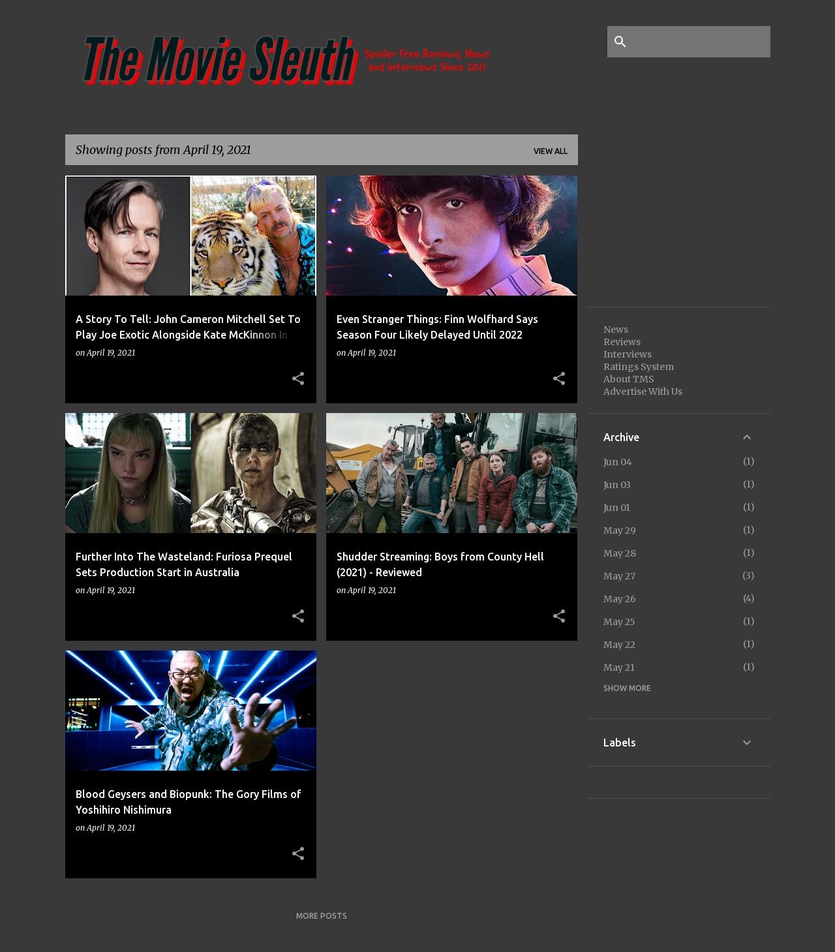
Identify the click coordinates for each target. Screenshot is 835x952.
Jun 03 (617, 485)
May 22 (619, 645)
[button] (298, 379)
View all (551, 151)
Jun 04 (617, 462)
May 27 (619, 576)
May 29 (619, 530)
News (615, 329)
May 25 (619, 622)
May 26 (619, 599)
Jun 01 (616, 508)
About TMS (628, 379)
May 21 (619, 667)
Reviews (622, 342)
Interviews (627, 354)
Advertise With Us (642, 391)
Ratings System (638, 367)
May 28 (619, 553)
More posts (321, 916)
